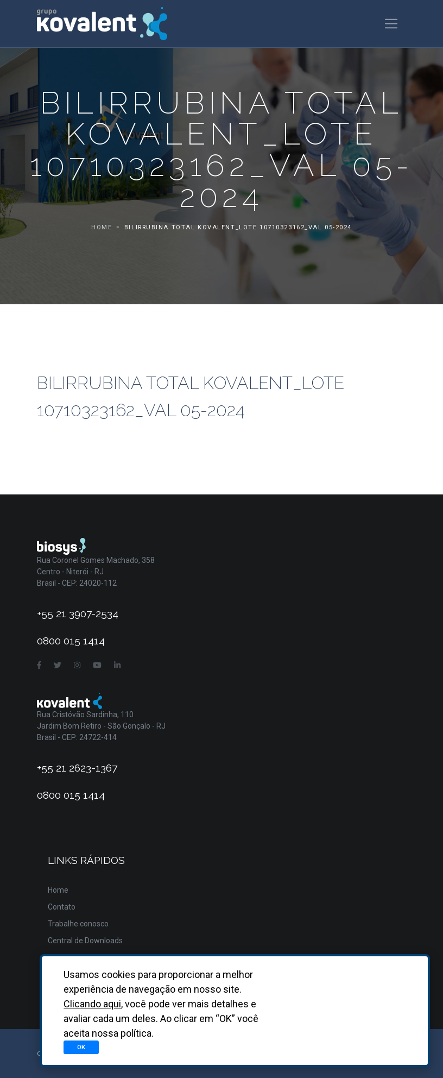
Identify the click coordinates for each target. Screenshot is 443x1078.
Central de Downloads (85, 940)
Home (101, 227)
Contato (61, 906)
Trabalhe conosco (78, 923)
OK (81, 1047)
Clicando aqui (92, 1004)
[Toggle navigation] (391, 23)
